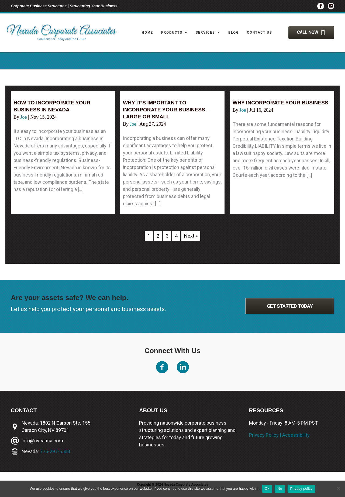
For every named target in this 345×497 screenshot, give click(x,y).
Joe (24, 117)
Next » (191, 236)
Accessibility (296, 435)
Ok (267, 489)
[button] (311, 32)
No (279, 489)
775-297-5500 (55, 451)
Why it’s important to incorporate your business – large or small (168, 109)
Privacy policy (301, 489)
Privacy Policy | (265, 435)
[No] (338, 488)
